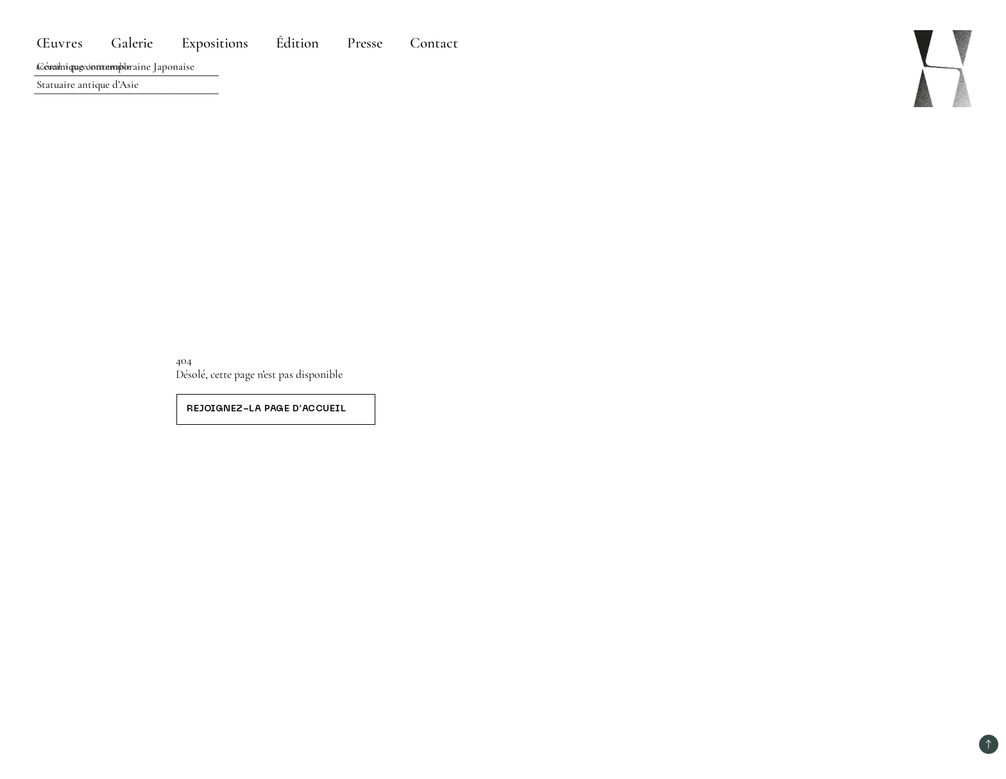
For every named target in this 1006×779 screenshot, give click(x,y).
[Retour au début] (988, 744)
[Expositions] (215, 43)
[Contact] (434, 43)
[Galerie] (133, 43)
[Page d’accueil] (943, 68)
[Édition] (298, 43)
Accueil (48, 66)
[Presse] (365, 43)
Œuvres (60, 43)
